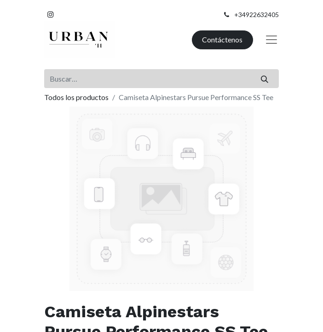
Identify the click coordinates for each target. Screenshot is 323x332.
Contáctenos (222, 39)
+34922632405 (256, 14)
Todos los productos (76, 97)
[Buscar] (265, 78)
